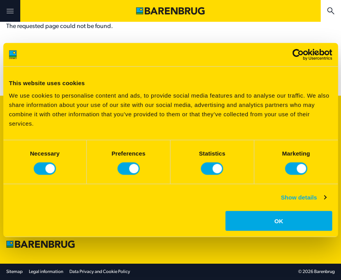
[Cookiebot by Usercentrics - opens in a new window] (298, 55)
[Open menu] (10, 11)
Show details (299, 197)
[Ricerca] (331, 11)
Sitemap (14, 272)
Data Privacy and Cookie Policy (99, 272)
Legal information (46, 272)
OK (278, 220)
